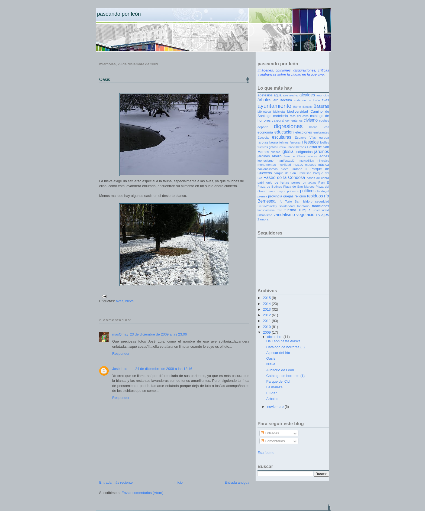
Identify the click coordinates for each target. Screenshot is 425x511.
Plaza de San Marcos (298, 186)
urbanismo (264, 215)
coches (324, 120)
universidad (321, 210)
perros (295, 182)
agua (278, 95)
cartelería (280, 116)
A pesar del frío (278, 353)
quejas (288, 196)
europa (324, 137)
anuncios (322, 95)
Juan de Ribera (294, 156)
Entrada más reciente (116, 482)
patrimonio (264, 182)
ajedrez (293, 95)
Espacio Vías (305, 137)
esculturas (281, 137)
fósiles (324, 142)
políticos (307, 190)
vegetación (306, 214)
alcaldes (307, 95)
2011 (267, 321)
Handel (290, 147)
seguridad (322, 201)
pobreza (292, 191)
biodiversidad (297, 111)
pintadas (309, 182)
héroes (301, 147)
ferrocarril (296, 142)
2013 (267, 309)
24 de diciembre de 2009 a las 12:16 (163, 369)
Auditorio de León (280, 370)
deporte (262, 127)
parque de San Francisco (292, 173)
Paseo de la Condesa (284, 177)
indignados (304, 152)
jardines (321, 151)
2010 (267, 327)
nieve (129, 301)
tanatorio (303, 206)
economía (265, 132)
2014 (267, 304)
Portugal (323, 191)
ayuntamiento (274, 106)
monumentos (266, 164)
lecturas (312, 156)
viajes (323, 214)
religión (300, 196)
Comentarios (273, 441)
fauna (273, 142)
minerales (323, 160)
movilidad (284, 164)
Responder (121, 353)
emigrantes (321, 132)
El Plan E (273, 393)
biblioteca (264, 111)
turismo (290, 210)
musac (298, 164)
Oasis (104, 79)
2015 (267, 298)
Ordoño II (299, 169)
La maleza (274, 387)
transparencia (266, 210)
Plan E (323, 182)
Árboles (272, 399)
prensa (262, 196)
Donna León (319, 127)
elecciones (303, 132)
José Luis (119, 369)
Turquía (304, 210)
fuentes (262, 147)
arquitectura (282, 100)
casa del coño (298, 116)
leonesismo (265, 160)
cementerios (294, 120)
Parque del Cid (277, 381)
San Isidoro (304, 201)
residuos (315, 196)
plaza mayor (277, 191)
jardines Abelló (269, 156)
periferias (282, 182)
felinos (284, 142)
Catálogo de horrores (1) (285, 376)
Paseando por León (119, 14)
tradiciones (320, 206)
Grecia (282, 147)
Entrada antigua (236, 482)
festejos (311, 142)
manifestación (286, 160)
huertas (275, 152)
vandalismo (284, 214)
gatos (273, 147)
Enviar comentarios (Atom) (142, 493)
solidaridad (287, 206)
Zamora (262, 219)
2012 (267, 315)
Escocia (263, 137)
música (323, 164)
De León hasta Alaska (283, 341)
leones (324, 156)
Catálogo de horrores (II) (285, 347)
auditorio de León (307, 100)
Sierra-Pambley (267, 206)
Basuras (321, 106)
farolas (262, 142)
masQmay (120, 334)
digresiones (288, 126)
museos (310, 164)
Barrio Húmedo (303, 106)
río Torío (285, 201)
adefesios (265, 95)
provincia (275, 196)
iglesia (288, 151)
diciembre (275, 337)
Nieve (270, 364)
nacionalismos (267, 169)
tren (279, 210)
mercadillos (307, 160)
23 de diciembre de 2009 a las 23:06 (158, 334)
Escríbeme (265, 453)
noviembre (276, 407)
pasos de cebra (318, 178)
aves (119, 301)
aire (285, 95)
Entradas (270, 433)
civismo (311, 120)
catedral (278, 120)
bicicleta (279, 111)
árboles (264, 99)
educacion (284, 132)
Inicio (179, 482)
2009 (267, 332)
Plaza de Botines (269, 186)
